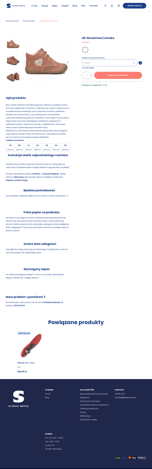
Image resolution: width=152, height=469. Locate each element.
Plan (83, 5)
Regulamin (84, 397)
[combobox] (84, 63)
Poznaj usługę (88, 67)
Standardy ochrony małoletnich (94, 405)
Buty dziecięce (29, 21)
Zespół (64, 5)
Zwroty (83, 412)
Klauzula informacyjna (90, 401)
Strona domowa (12, 21)
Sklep (54, 5)
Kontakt (94, 5)
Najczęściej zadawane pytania (94, 394)
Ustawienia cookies (88, 419)
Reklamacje (85, 416)
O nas (34, 5)
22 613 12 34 (120, 394)
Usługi (44, 5)
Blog (74, 5)
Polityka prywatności (89, 408)
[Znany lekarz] (83, 465)
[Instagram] (76, 465)
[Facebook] (69, 465)
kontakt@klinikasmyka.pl (125, 397)
